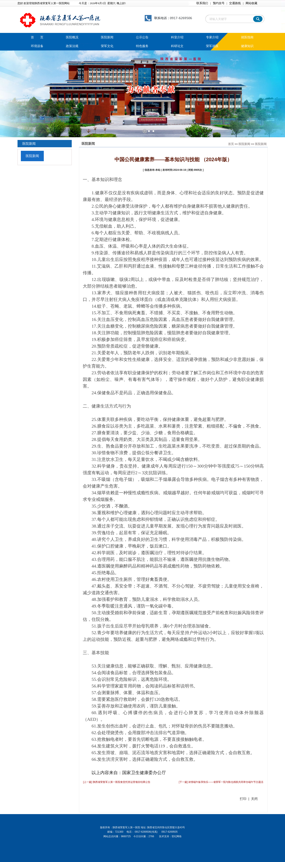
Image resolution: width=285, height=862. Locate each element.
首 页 (37, 37)
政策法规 (72, 46)
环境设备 (37, 46)
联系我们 (202, 3)
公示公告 (142, 37)
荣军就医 (212, 46)
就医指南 (247, 37)
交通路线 (235, 3)
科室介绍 (177, 37)
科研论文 (177, 46)
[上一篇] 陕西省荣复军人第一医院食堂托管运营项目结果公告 (116, 782)
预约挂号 (219, 3)
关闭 (254, 799)
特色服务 (142, 46)
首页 (231, 144)
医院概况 (72, 37)
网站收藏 (251, 3)
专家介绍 (212, 37)
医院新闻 (107, 37)
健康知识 (247, 46)
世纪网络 (177, 836)
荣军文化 (107, 46)
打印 (243, 799)
